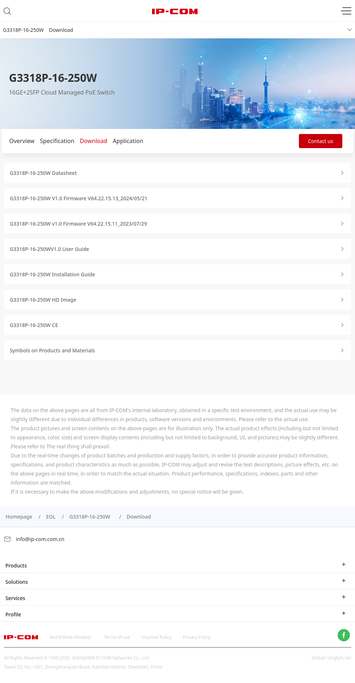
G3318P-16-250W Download (38, 29)
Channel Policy (157, 637)
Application (128, 141)
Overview (21, 141)
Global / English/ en (331, 658)
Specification (57, 141)
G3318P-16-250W (91, 516)
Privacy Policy (197, 637)
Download (93, 141)
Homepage (18, 516)
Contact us (320, 141)
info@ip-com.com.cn (34, 539)
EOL (50, 516)
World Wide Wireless (70, 637)
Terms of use (117, 637)
